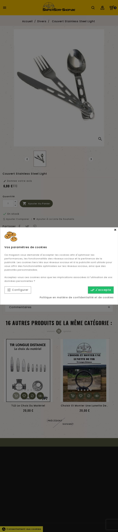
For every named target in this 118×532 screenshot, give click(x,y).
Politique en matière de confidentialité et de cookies (77, 297)
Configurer (17, 290)
